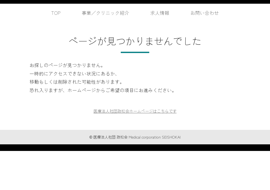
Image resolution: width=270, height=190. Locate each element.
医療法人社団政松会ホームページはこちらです (135, 111)
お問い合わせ (209, 12)
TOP (50, 12)
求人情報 (161, 12)
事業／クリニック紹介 (103, 12)
